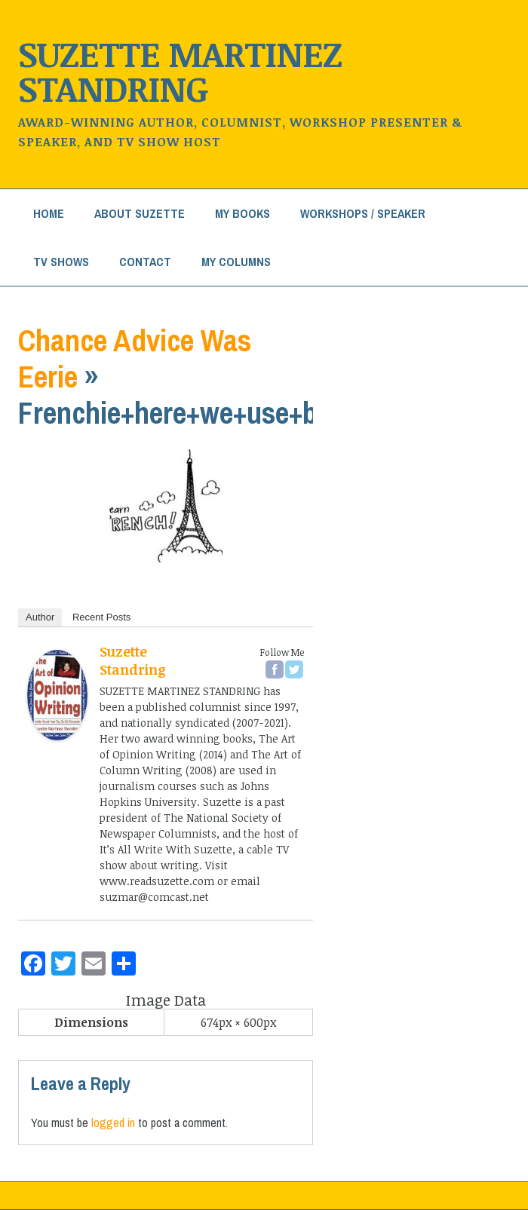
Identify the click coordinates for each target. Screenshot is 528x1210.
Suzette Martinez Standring (180, 70)
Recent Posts (101, 617)
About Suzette (139, 213)
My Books (242, 213)
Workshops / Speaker (362, 213)
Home (48, 213)
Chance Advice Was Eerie (134, 358)
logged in (113, 1122)
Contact (145, 261)
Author (40, 617)
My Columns (236, 261)
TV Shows (61, 261)
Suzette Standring (133, 660)
